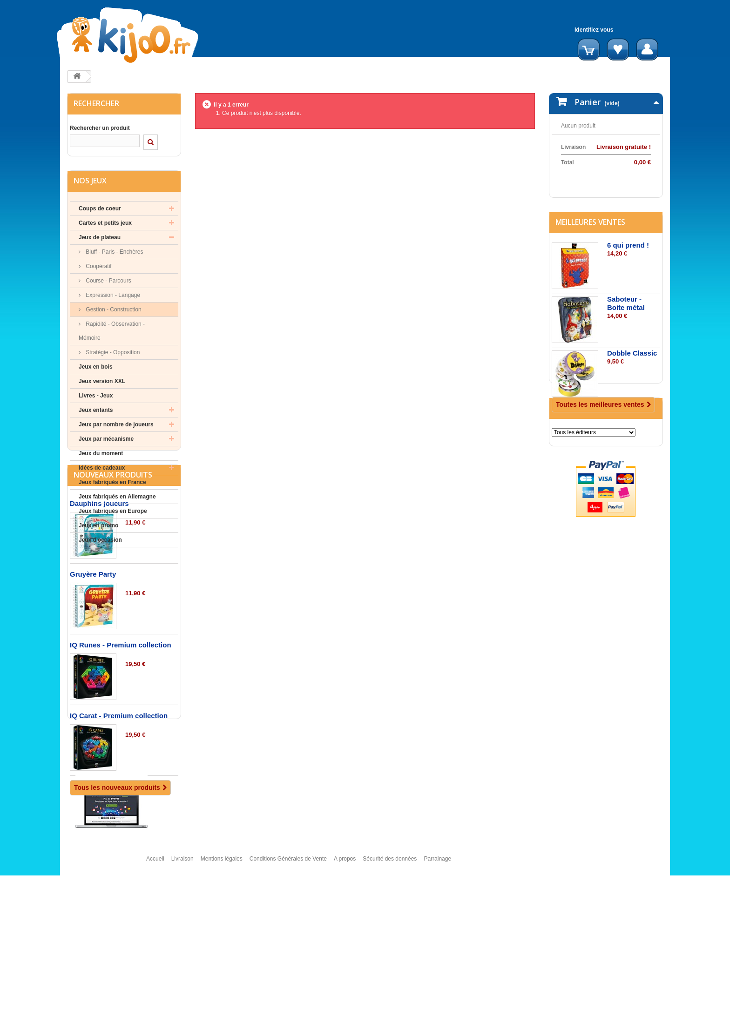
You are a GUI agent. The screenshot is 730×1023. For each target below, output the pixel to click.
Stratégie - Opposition (112, 354)
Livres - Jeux (96, 398)
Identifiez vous (594, 30)
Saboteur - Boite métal (626, 325)
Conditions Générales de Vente (288, 1010)
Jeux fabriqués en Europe (113, 513)
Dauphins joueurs (99, 609)
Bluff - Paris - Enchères (113, 254)
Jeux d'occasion (100, 542)
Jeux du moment (101, 455)
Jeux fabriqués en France (112, 484)
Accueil (155, 1010)
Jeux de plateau (100, 239)
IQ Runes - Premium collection (120, 751)
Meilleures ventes (590, 244)
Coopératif (98, 268)
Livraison (182, 1010)
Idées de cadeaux (102, 470)
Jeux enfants (96, 412)
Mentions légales (222, 1010)
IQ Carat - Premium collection (119, 822)
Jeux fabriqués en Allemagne (117, 499)
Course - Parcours (107, 283)
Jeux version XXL (102, 383)
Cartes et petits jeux (105, 225)
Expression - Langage (112, 297)
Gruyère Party (93, 680)
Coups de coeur (100, 211)
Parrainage (437, 1010)
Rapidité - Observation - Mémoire (112, 333)
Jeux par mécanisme (106, 441)
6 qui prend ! (628, 267)
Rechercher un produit (100, 128)
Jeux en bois (96, 369)
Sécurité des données (390, 1010)
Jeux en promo (98, 528)
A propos (345, 1010)
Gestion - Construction (113, 312)
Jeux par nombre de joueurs (116, 427)
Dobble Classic (632, 375)
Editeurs (572, 470)
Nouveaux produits (113, 581)
